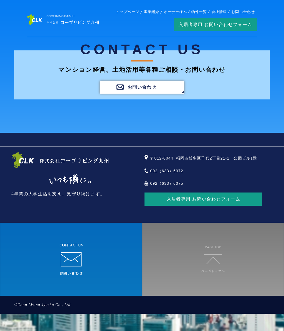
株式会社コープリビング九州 (63, 20)
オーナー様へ (175, 12)
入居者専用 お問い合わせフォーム (215, 24)
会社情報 (219, 12)
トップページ (127, 12)
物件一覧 (199, 12)
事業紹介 (151, 12)
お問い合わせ (243, 12)
